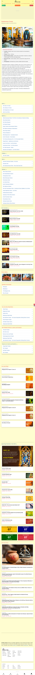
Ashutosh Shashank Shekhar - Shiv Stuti (10, 161)
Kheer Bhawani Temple (7, 319)
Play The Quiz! (18, 3)
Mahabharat (5, 288)
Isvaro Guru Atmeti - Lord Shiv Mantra (10, 143)
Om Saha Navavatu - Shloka (8, 147)
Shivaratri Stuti (5, 163)
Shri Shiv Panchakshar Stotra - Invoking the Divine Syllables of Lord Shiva (16, 188)
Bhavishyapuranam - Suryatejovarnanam (10, 134)
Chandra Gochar (14, 656)
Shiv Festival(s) (4, 207)
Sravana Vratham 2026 (7, 3)
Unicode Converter (19, 654)
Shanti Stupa (5, 309)
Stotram (3, 169)
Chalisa (3, 153)
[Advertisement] (17, 12)
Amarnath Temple (6, 329)
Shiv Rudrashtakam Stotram (8, 173)
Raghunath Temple (6, 311)
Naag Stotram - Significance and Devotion (10, 141)
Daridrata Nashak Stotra (7, 201)
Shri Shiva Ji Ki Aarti (6, 105)
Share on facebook (2, 24)
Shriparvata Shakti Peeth (7, 323)
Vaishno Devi (5, 313)
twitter (5, 659)
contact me (15, 645)
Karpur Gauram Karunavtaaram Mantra (10, 126)
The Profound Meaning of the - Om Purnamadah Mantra (13, 139)
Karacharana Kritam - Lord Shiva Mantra (10, 145)
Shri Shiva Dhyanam (6, 122)
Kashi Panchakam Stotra (7, 196)
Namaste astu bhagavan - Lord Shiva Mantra (11, 149)
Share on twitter (4, 24)
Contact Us (4, 652)
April (8, 665)
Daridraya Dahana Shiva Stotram (9, 203)
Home (2, 3)
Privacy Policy (4, 653)
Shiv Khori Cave (6, 331)
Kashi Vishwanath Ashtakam (8, 184)
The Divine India (17, 1)
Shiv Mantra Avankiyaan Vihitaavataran (10, 128)
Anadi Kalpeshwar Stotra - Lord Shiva (10, 190)
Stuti (3, 159)
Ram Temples (5, 352)
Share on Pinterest (6, 24)
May (8, 666)
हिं (34, 305)
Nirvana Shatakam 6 (6, 132)
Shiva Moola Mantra (6, 120)
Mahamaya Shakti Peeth (7, 315)
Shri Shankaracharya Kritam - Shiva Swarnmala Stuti (12, 165)
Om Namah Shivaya (6, 124)
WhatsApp (8, 659)
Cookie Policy (4, 655)
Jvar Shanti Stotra (6, 182)
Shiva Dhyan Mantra (6, 130)
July (13, 665)
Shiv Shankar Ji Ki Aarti (7, 107)
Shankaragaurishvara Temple (8, 336)
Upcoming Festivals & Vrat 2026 (8, 443)
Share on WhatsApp (8, 24)
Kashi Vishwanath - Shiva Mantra (9, 136)
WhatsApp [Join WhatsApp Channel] (3, 5)
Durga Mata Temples (7, 346)
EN (34, 304)
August (14, 666)
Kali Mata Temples (6, 350)
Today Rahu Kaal (14, 653)
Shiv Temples (5, 348)
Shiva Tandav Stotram (7, 171)
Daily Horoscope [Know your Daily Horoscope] (17, 5)
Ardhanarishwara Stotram (7, 192)
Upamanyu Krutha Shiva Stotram (9, 194)
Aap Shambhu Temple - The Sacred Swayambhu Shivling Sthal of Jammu (16, 317)
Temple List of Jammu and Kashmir (9, 343)
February (3, 666)
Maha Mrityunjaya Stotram (8, 177)
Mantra (3, 115)
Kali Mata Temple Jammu (7, 321)
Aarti (3, 103)
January (3, 665)
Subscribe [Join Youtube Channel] (31, 5)
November (19, 666)
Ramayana (5, 286)
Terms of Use (19, 652)
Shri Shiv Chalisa (6, 155)
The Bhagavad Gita (6, 290)
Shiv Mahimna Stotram (7, 186)
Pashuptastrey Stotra (7, 175)
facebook (3, 659)
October (19, 665)
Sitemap (9, 652)
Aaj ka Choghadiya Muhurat (25, 3)
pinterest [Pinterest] (6, 659)
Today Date (13, 3)
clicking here (26, 645)
